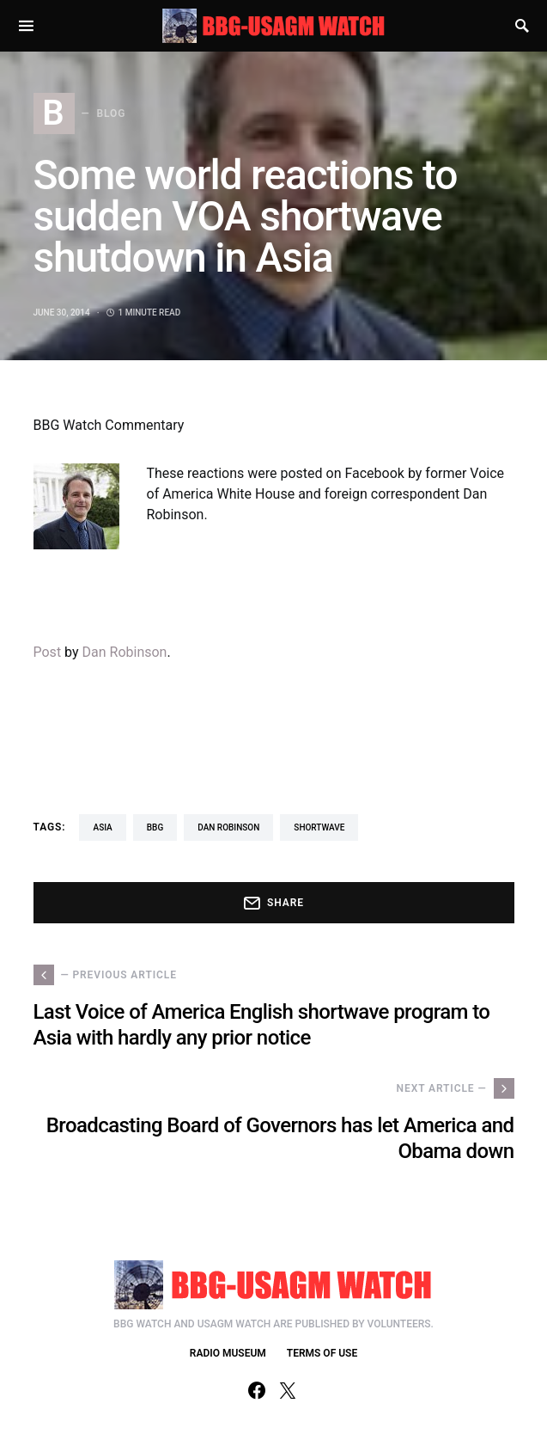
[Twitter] (287, 1390)
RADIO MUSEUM (228, 1353)
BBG (155, 827)
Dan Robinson (124, 652)
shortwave (319, 827)
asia (102, 827)
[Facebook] (256, 1390)
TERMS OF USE (322, 1353)
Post (47, 652)
